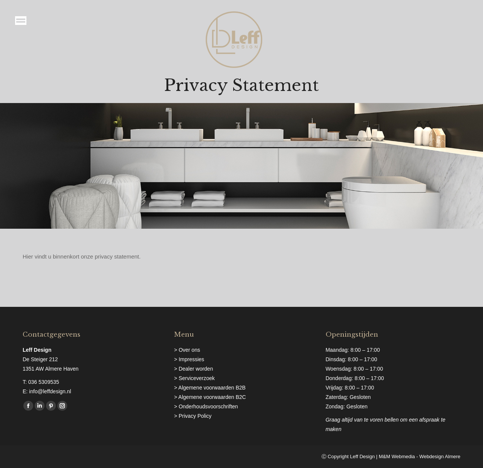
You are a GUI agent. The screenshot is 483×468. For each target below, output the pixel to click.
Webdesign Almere (439, 456)
